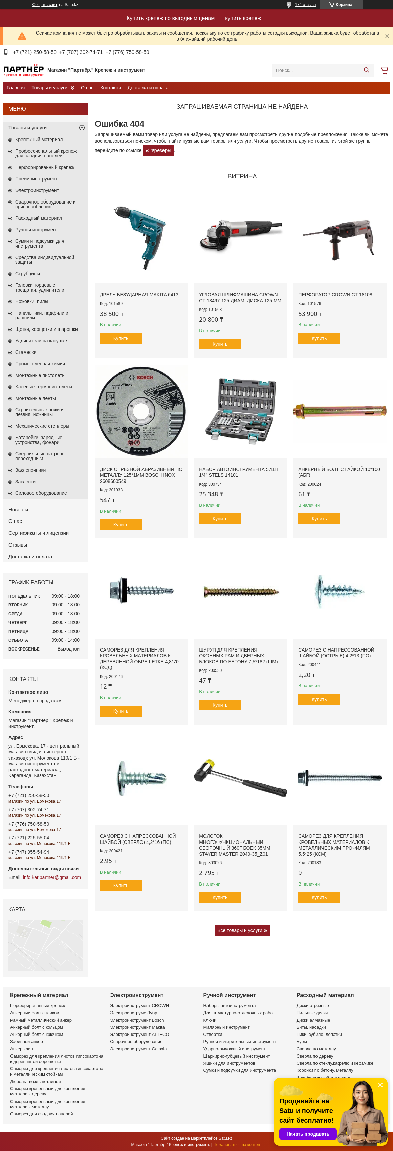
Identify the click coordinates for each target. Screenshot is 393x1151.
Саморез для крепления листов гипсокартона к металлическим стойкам (56, 1071)
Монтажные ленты (35, 398)
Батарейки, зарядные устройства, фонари (38, 440)
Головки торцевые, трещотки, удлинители (39, 287)
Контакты (110, 87)
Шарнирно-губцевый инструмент (236, 1056)
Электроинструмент (37, 190)
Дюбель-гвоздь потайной (35, 1081)
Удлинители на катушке (41, 340)
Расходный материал (38, 218)
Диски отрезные (313, 1005)
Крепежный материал (39, 139)
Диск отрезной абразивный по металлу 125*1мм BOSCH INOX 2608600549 (141, 475)
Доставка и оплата (148, 87)
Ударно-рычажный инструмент (234, 1048)
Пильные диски (312, 1012)
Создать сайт (45, 4)
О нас (87, 87)
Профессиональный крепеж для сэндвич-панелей (46, 153)
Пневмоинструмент (36, 179)
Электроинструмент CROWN (139, 1005)
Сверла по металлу (316, 1048)
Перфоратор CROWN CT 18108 (335, 294)
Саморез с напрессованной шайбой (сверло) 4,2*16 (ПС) (138, 839)
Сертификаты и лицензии (38, 533)
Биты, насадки (311, 1027)
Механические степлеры (42, 426)
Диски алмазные (313, 1020)
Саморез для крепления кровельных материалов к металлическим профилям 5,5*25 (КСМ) (334, 845)
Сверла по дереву (315, 1056)
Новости (18, 509)
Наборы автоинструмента (229, 1005)
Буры (302, 1041)
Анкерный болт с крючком (36, 1034)
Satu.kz (225, 1138)
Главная (16, 87)
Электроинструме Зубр (133, 1012)
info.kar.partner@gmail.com (52, 877)
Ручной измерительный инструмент (239, 1041)
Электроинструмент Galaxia (138, 1048)
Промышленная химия (40, 363)
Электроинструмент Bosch (137, 1020)
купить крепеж (243, 18)
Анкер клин (21, 1048)
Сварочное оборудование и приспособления (45, 204)
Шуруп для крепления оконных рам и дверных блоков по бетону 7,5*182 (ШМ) (238, 655)
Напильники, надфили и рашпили (41, 315)
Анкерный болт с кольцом (36, 1027)
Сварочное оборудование (136, 1041)
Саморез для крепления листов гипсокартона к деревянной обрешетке (56, 1058)
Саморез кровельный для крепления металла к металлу (47, 1104)
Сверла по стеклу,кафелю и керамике (335, 1063)
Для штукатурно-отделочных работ (239, 1012)
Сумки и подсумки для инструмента (39, 243)
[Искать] (366, 70)
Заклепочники (30, 470)
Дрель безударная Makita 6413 (139, 294)
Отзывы (17, 545)
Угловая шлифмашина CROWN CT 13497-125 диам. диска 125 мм (240, 297)
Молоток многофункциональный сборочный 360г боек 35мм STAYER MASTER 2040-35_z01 (234, 845)
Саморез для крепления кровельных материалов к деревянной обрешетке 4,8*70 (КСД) (139, 658)
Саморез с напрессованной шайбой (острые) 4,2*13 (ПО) (336, 653)
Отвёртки (212, 1034)
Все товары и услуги (239, 930)
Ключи (210, 1020)
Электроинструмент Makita (137, 1027)
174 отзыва (305, 4)
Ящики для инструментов (229, 1063)
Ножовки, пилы (31, 301)
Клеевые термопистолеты (43, 386)
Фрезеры (160, 150)
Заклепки (25, 481)
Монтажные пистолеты (40, 375)
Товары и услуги (49, 87)
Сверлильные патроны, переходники (41, 456)
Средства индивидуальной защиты (44, 260)
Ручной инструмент (36, 229)
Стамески (26, 352)
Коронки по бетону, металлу (325, 1070)
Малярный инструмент (226, 1027)
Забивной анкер (26, 1041)
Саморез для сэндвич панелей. (42, 1113)
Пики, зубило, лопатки (319, 1034)
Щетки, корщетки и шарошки (46, 329)
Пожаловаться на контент (237, 1144)
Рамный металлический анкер (41, 1020)
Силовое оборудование (41, 493)
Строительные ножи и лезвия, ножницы (39, 412)
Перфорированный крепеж (44, 167)
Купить (120, 338)
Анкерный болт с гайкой (34, 1012)
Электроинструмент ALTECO (139, 1034)
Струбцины (27, 273)
